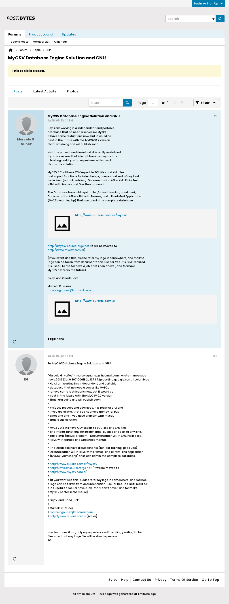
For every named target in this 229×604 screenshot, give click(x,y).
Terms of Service (184, 579)
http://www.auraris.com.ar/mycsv (101, 215)
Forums (14, 34)
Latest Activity (44, 91)
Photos (72, 91)
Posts (18, 91)
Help (125, 579)
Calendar (60, 42)
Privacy (160, 579)
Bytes (112, 579)
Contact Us (141, 579)
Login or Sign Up (208, 3)
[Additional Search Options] (213, 18)
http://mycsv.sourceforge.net (68, 246)
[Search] (190, 18)
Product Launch (41, 34)
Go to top (210, 579)
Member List (41, 42)
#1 (215, 116)
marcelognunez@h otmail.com (69, 290)
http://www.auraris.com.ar (95, 301)
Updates (69, 34)
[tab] (18, 91)
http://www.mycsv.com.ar (66, 250)
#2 (215, 356)
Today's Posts (18, 42)
